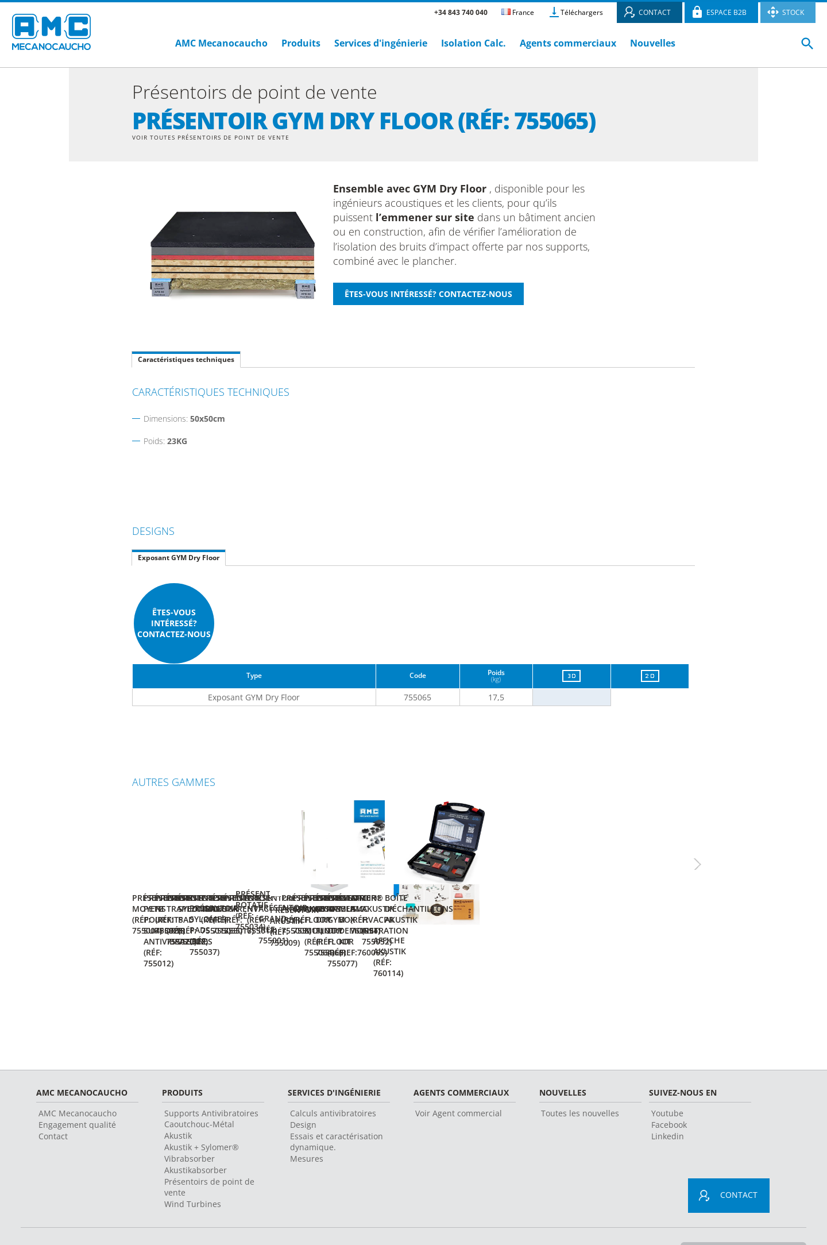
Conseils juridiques (308, 1218)
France (517, 12)
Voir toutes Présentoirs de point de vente (221, 137)
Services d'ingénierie (382, 43)
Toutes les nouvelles (580, 1081)
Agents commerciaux (568, 43)
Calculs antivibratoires (333, 1081)
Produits (300, 43)
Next (709, 855)
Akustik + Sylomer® (201, 1115)
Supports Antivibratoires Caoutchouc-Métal (211, 1087)
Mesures (306, 1126)
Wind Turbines (192, 1172)
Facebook (669, 1093)
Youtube (667, 1081)
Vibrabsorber (189, 1126)
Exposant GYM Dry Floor (178, 559)
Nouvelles (652, 43)
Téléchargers (582, 12)
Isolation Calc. (473, 43)
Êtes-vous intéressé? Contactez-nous (174, 624)
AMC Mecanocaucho (221, 43)
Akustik (178, 1103)
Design (303, 1093)
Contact (53, 1104)
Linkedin (667, 1104)
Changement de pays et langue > (738, 1218)
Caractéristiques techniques (186, 361)
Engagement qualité (77, 1093)
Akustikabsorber (195, 1138)
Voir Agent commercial (458, 1081)
